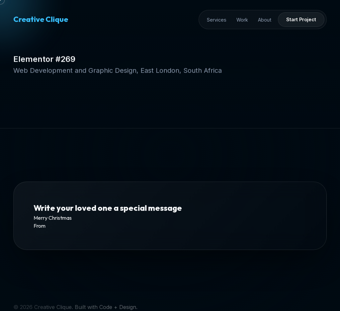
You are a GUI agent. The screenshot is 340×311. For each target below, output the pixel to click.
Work (242, 20)
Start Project (301, 19)
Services (216, 20)
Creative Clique (40, 19)
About (264, 20)
